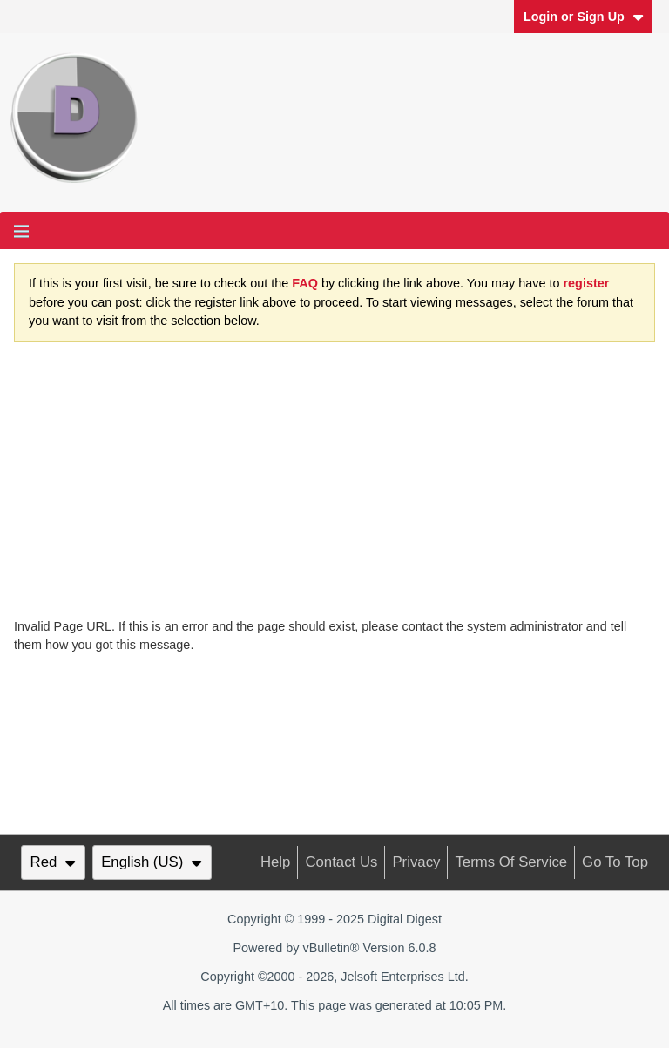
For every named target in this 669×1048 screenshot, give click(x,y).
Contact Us (341, 862)
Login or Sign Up (584, 17)
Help (275, 862)
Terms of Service (511, 862)
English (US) (151, 862)
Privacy (416, 862)
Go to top (615, 862)
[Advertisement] (334, 487)
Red (53, 862)
